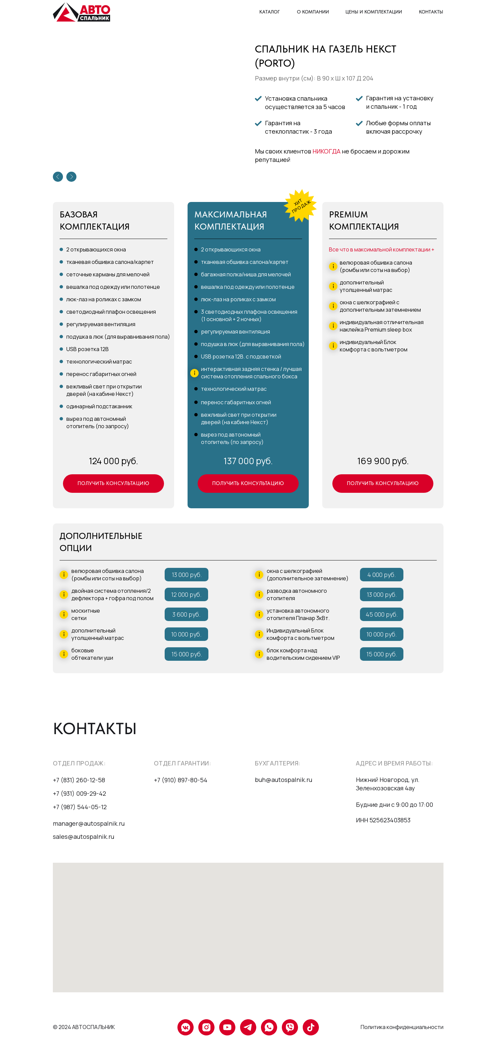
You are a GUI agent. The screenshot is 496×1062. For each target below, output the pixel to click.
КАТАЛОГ (269, 11)
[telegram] (248, 1027)
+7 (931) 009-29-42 (79, 793)
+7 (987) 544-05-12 (80, 807)
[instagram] (206, 1027)
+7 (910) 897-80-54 (180, 780)
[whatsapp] (269, 1027)
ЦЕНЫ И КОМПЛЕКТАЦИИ (373, 11)
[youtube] (227, 1027)
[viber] (290, 1027)
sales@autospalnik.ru (83, 836)
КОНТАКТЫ (431, 11)
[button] (113, 483)
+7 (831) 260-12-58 (79, 780)
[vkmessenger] (185, 1027)
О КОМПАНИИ (313, 11)
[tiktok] (311, 1027)
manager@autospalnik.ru (89, 823)
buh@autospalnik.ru (283, 780)
